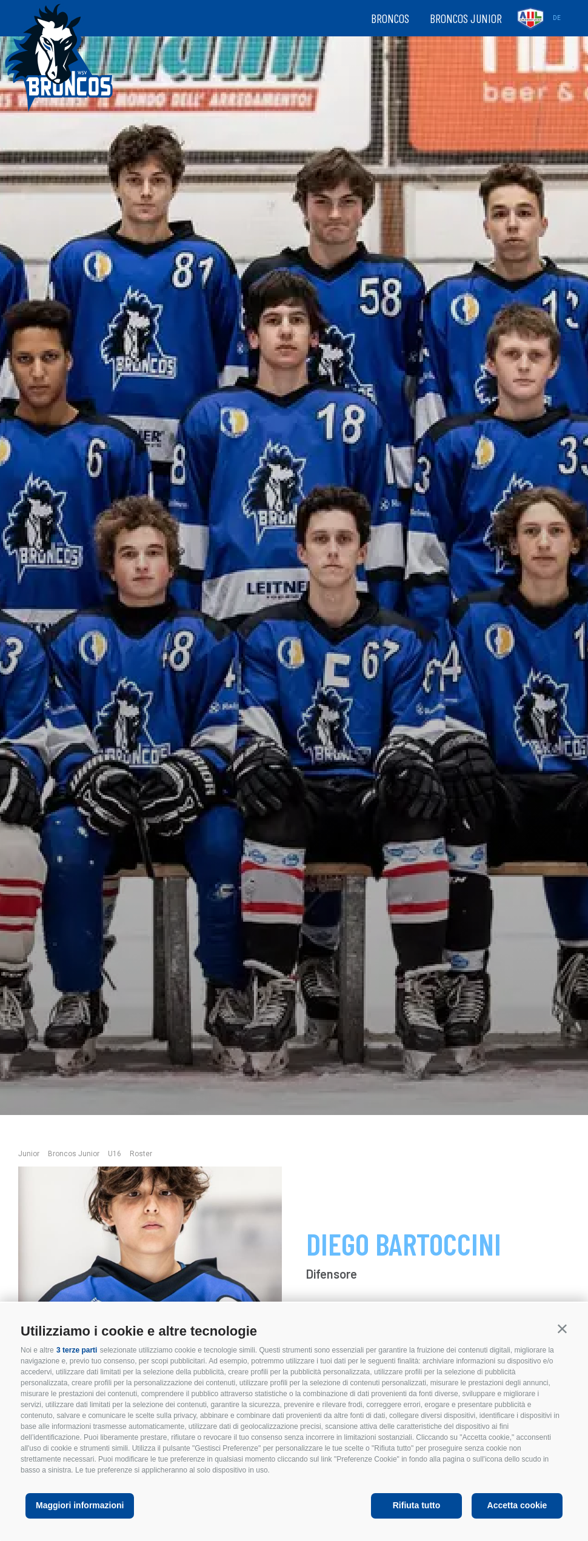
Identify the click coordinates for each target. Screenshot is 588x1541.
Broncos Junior (466, 18)
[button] (562, 1328)
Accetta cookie (517, 1505)
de (557, 18)
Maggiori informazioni (80, 1505)
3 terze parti (76, 1350)
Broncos (390, 18)
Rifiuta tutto (417, 1505)
